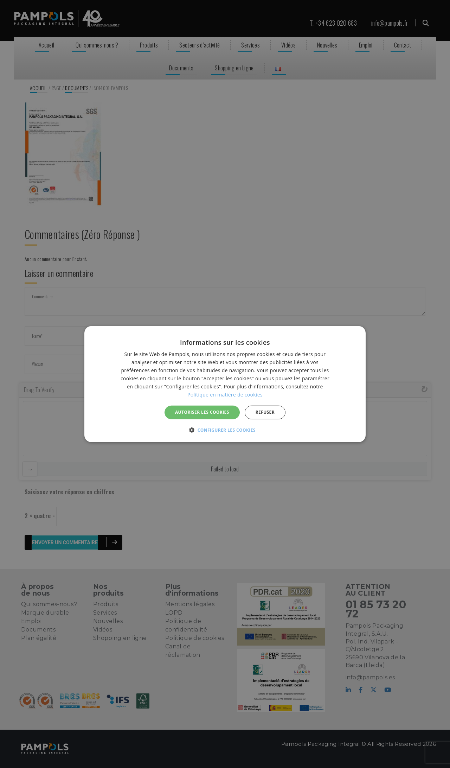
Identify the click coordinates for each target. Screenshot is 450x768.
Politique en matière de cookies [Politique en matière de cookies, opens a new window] (225, 394)
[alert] (225, 384)
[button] (225, 429)
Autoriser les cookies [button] (202, 412)
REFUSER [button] (265, 412)
